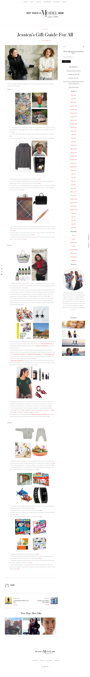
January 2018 (73, 152)
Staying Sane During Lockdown (74, 71)
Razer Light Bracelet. (50, 354)
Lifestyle (38, 1)
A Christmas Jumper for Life (21, 601)
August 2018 (73, 131)
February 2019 (73, 120)
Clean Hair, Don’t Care (73, 78)
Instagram (49, 660)
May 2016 (73, 224)
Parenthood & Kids (73, 250)
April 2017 (73, 184)
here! (41, 516)
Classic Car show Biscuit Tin (42, 346)
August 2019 (73, 116)
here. (11, 136)
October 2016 (73, 206)
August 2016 (73, 213)
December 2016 (73, 199)
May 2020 (73, 95)
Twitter (42, 660)
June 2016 (73, 220)
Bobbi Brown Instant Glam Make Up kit (40, 414)
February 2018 (73, 149)
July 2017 (74, 174)
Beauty (32, 1)
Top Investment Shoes (74, 87)
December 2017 (73, 156)
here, (35, 296)
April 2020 (73, 99)
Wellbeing (73, 260)
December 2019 (73, 109)
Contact (64, 1)
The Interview (47, 1)
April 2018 (73, 141)
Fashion (25, 1)
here (37, 130)
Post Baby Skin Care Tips (73, 74)
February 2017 (73, 192)
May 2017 (73, 181)
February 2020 (73, 106)
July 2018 (74, 134)
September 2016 (73, 210)
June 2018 (73, 138)
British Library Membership (17, 360)
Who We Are (56, 1)
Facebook (34, 660)
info (13, 585)
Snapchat (57, 660)
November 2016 (73, 202)
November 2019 (73, 113)
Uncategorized (73, 257)
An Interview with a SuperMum (43, 601)
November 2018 (73, 124)
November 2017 (73, 159)
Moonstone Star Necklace (19, 354)
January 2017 (73, 195)
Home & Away (73, 242)
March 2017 (73, 188)
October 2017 (73, 163)
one (23, 130)
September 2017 (73, 167)
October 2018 (73, 127)
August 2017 (73, 170)
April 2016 (73, 227)
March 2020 (73, 102)
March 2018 (73, 145)
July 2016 (74, 217)
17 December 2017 (46, 40)
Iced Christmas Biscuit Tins (46, 344)
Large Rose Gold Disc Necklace (34, 354)
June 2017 (73, 177)
